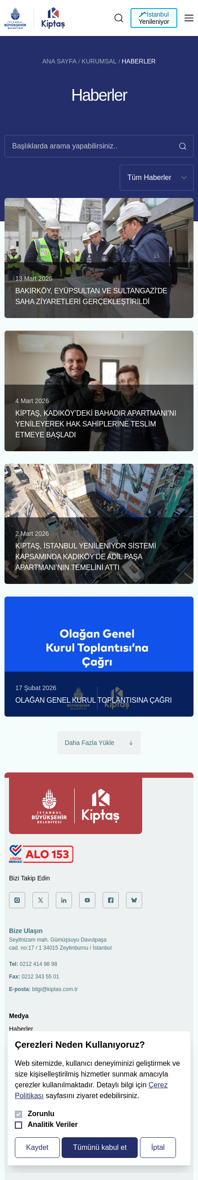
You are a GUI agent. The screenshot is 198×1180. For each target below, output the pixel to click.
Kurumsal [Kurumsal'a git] (99, 61)
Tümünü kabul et (99, 1147)
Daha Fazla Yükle (99, 742)
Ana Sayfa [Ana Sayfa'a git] (59, 61)
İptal (158, 1147)
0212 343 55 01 (40, 977)
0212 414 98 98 (38, 964)
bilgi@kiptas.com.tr (55, 989)
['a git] (17, 900)
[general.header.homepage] (15, 18)
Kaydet (37, 1147)
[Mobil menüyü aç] (189, 18)
